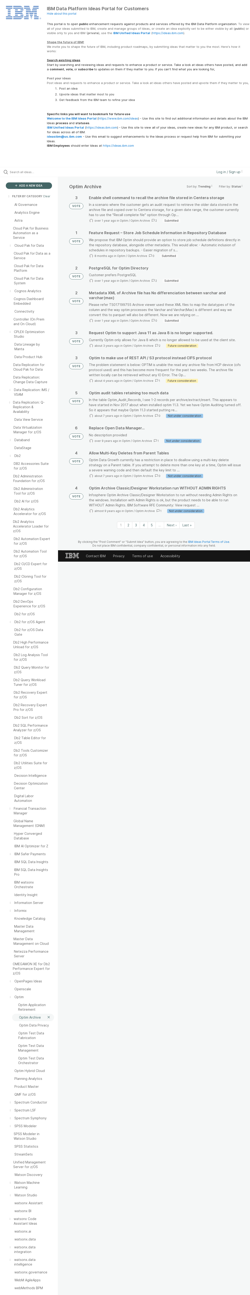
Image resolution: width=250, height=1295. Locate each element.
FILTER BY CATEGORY (24, 196)
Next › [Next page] (172, 525)
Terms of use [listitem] (142, 556)
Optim (124, 220)
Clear (46, 196)
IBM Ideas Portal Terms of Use (208, 542)
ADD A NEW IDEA (28, 185)
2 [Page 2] (128, 525)
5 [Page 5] (152, 525)
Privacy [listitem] (119, 556)
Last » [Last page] (187, 525)
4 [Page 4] (144, 525)
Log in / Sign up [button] (230, 172)
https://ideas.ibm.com (167, 33)
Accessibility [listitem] (170, 556)
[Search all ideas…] (31, 172)
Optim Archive (140, 220)
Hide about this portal (61, 13)
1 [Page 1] (121, 525)
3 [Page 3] (136, 525)
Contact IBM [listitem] (96, 556)
